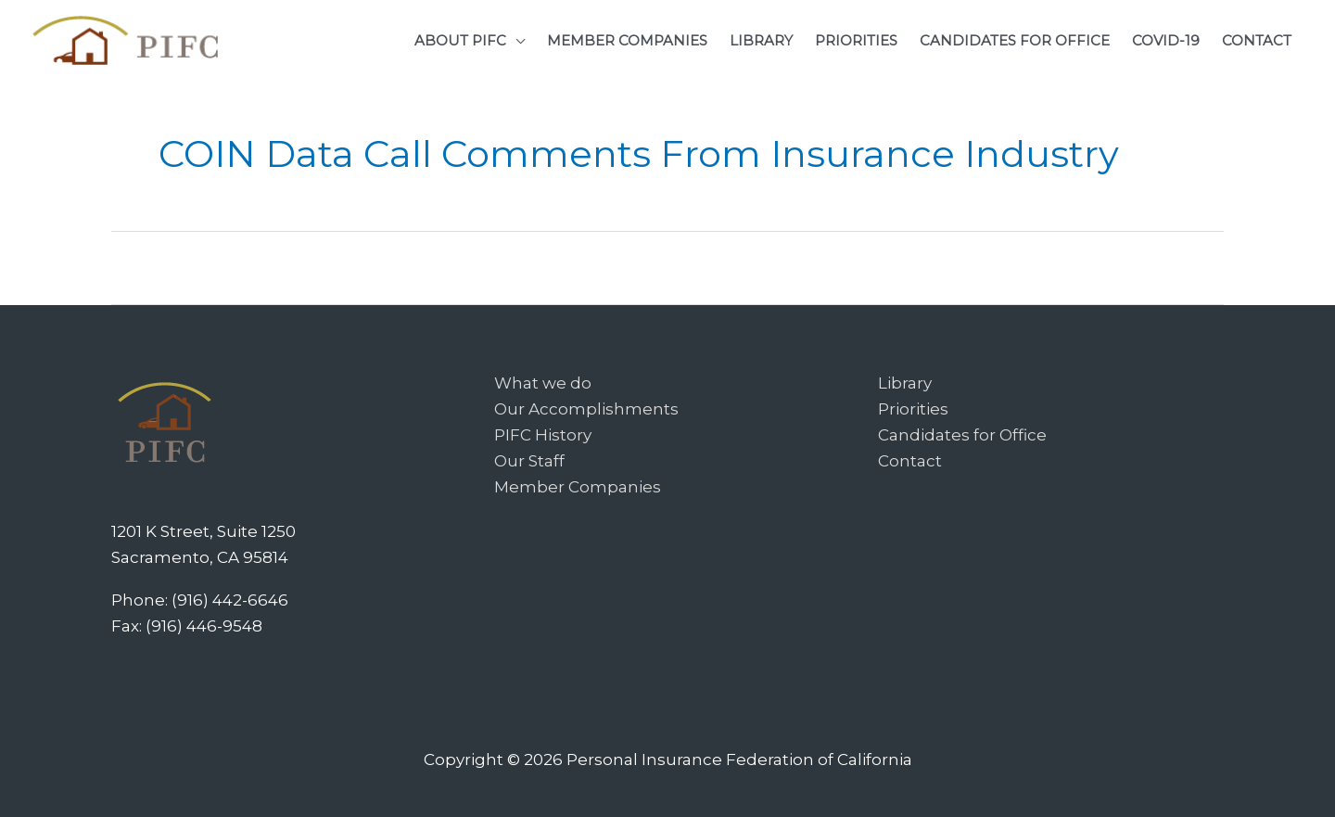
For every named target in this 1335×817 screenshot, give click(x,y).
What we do (542, 383)
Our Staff (529, 461)
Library (905, 383)
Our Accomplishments (586, 409)
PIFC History (542, 435)
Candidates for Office (962, 435)
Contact (910, 461)
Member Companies (577, 487)
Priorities (913, 409)
